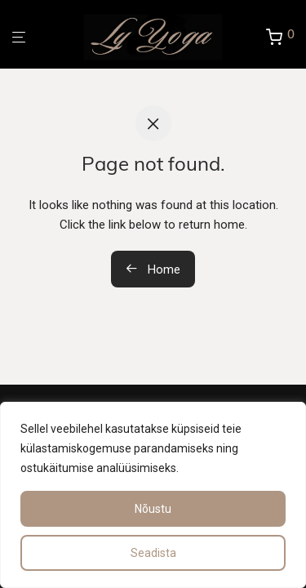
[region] (153, 495)
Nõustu (153, 508)
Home (153, 269)
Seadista (153, 552)
